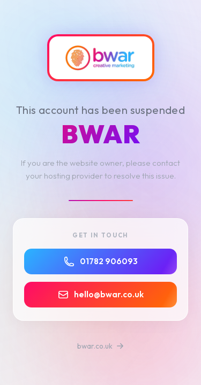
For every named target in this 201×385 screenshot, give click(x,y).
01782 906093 (101, 261)
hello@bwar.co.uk (101, 294)
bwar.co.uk (100, 346)
